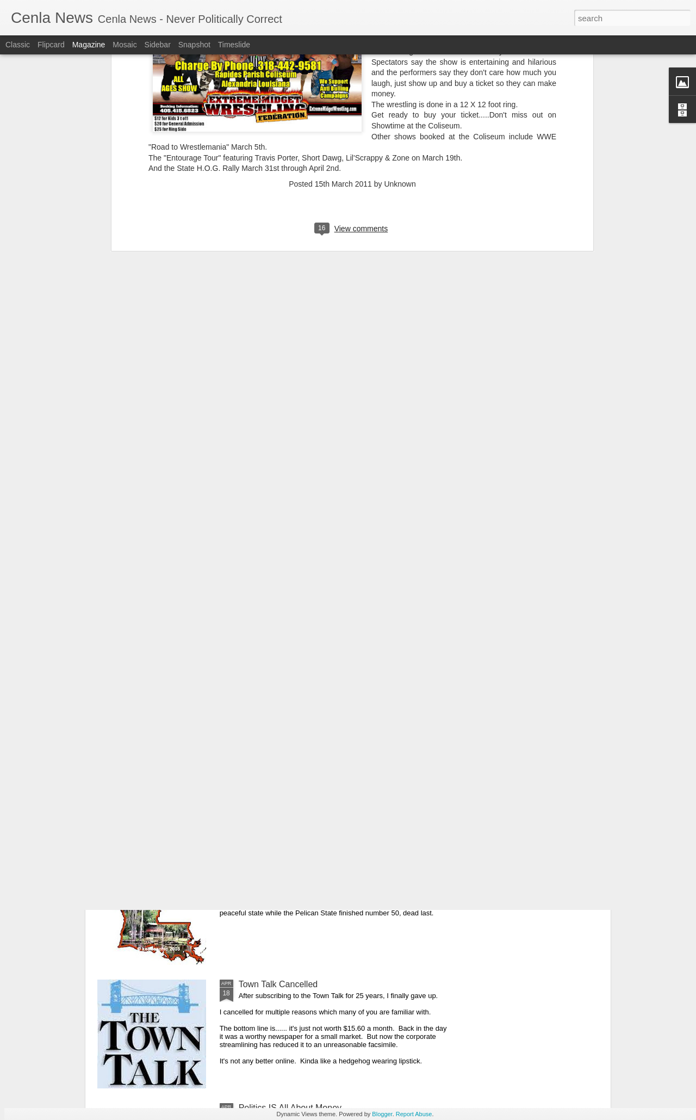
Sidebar (158, 44)
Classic (17, 44)
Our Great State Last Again (291, 860)
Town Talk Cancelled (278, 984)
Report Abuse (414, 1114)
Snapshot (194, 44)
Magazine (88, 44)
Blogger (382, 1114)
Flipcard (51, 44)
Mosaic (124, 44)
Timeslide (234, 44)
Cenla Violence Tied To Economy (302, 737)
